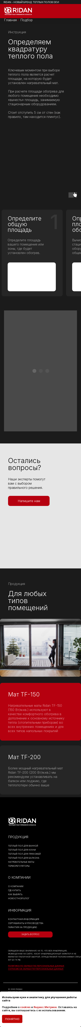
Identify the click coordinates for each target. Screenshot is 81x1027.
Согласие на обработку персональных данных (35, 969)
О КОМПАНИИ (15, 886)
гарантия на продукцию (22, 927)
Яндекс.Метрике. (45, 1007)
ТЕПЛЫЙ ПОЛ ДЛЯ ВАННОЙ (23, 846)
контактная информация (23, 919)
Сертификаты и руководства (25, 923)
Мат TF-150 (24, 694)
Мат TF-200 (24, 757)
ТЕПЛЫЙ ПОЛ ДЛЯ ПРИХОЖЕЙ (24, 854)
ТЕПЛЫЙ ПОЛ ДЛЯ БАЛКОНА (23, 858)
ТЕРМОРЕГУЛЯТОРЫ (19, 866)
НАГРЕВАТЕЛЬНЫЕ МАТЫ (21, 862)
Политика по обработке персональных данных (36, 966)
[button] (29, 501)
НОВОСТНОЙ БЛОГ (18, 898)
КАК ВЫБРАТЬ (15, 894)
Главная (10, 20)
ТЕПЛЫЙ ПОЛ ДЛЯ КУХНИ (22, 850)
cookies (25, 1007)
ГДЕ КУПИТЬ (14, 890)
